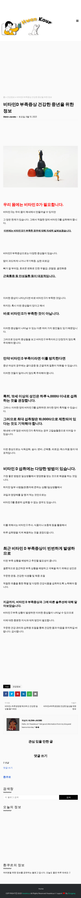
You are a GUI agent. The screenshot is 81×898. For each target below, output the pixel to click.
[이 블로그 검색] (31, 797)
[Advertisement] (42, 68)
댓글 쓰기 (8, 767)
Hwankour (26, 893)
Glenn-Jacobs (9, 116)
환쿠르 (7, 776)
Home (41, 889)
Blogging (71, 893)
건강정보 (11, 97)
